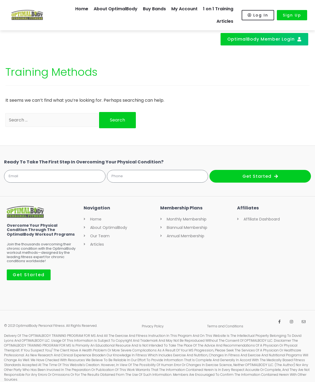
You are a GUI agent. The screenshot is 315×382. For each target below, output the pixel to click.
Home (81, 9)
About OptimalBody (115, 9)
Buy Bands (154, 9)
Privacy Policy (153, 326)
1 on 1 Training (218, 9)
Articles (224, 21)
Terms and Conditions (225, 326)
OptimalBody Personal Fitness (40, 325)
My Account (184, 9)
